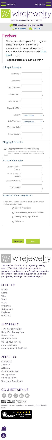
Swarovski (6, 306)
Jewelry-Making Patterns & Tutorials (29, 212)
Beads (4, 290)
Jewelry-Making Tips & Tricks (26, 217)
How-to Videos (8, 335)
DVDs (4, 303)
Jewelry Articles (9, 345)
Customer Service (10, 371)
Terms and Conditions (12, 381)
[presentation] (26, 231)
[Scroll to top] (3, 437)
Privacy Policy (8, 375)
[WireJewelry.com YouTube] (15, 395)
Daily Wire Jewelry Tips (12, 332)
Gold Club (6, 316)
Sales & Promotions (23, 208)
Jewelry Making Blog (11, 329)
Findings (5, 312)
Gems (4, 293)
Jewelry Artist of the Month (14, 348)
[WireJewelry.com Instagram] (21, 395)
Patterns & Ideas (9, 339)
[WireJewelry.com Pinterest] (27, 395)
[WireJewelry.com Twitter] (10, 395)
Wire (3, 296)
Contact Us (6, 362)
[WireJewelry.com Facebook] (4, 395)
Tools (3, 299)
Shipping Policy (8, 378)
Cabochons (7, 309)
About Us (5, 365)
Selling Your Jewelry (11, 342)
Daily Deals (19, 221)
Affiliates (5, 368)
